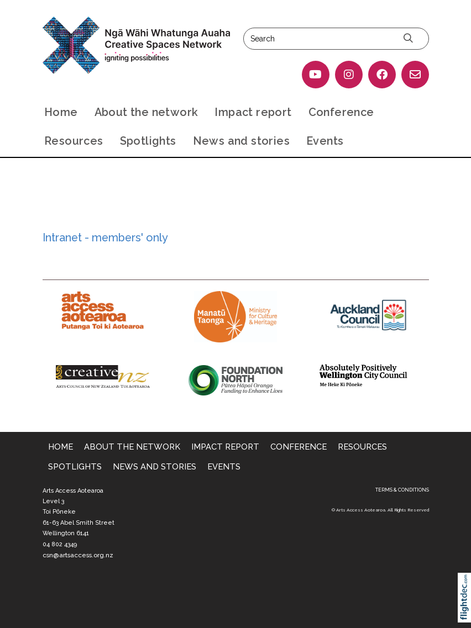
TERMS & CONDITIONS (402, 490)
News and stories (241, 140)
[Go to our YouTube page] (315, 74)
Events (324, 140)
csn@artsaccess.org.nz (78, 555)
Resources (73, 140)
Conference (341, 112)
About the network (146, 112)
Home (61, 112)
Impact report (252, 112)
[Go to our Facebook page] (382, 74)
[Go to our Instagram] (349, 74)
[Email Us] (415, 74)
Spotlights (148, 140)
